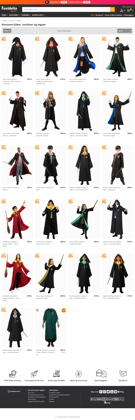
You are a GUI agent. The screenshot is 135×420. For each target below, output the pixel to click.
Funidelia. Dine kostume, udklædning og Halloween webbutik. (9, 9)
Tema (4, 15)
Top (92, 15)
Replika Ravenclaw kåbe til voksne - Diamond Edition (112, 243)
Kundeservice (14, 391)
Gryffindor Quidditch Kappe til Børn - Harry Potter (10, 244)
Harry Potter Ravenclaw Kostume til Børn (111, 134)
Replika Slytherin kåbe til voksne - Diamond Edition (79, 134)
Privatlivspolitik (54, 397)
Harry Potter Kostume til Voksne (11, 189)
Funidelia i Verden (54, 393)
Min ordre (31, 393)
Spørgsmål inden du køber (36, 401)
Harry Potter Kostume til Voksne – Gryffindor (11, 134)
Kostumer (13, 15)
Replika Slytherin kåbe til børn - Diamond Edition (78, 297)
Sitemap (51, 401)
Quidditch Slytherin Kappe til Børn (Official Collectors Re (45, 352)
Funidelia (4, 21)
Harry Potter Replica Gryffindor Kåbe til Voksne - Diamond (12, 81)
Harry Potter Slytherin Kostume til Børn (77, 243)
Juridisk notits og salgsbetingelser (59, 395)
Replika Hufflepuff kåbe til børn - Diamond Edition (112, 297)
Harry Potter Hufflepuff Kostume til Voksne (44, 243)
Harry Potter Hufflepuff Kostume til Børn (44, 297)
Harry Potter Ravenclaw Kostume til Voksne (78, 80)
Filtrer (6, 31)
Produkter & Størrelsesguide (37, 397)
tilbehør (25, 15)
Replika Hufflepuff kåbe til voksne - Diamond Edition (79, 189)
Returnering (31, 399)
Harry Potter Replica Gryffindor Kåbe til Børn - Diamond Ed (45, 81)
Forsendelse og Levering (35, 395)
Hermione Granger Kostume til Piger (42, 134)
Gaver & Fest (37, 15)
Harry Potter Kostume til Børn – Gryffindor (111, 189)
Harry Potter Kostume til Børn (44, 189)
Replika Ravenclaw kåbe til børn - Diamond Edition (12, 351)
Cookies (51, 399)
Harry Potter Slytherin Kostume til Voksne (110, 80)
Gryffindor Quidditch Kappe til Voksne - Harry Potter (11, 298)
